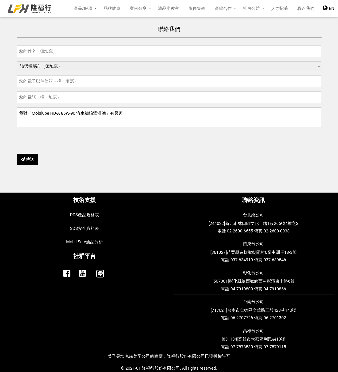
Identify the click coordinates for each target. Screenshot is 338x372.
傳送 (27, 159)
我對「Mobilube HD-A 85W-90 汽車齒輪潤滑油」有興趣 (169, 117)
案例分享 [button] (139, 8)
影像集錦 (196, 8)
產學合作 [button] (224, 8)
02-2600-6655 (240, 230)
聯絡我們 (308, 7)
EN (328, 8)
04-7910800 (241, 288)
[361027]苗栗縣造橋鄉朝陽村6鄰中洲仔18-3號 (253, 252)
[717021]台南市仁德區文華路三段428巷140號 (253, 310)
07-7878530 (241, 346)
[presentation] (52, 140)
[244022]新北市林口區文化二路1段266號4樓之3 (254, 223)
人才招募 (279, 8)
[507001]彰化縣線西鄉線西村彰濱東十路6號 (253, 281)
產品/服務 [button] (83, 8)
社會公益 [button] (252, 8)
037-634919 (241, 259)
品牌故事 (112, 8)
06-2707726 (241, 317)
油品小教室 (168, 8)
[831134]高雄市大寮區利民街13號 (253, 339)
